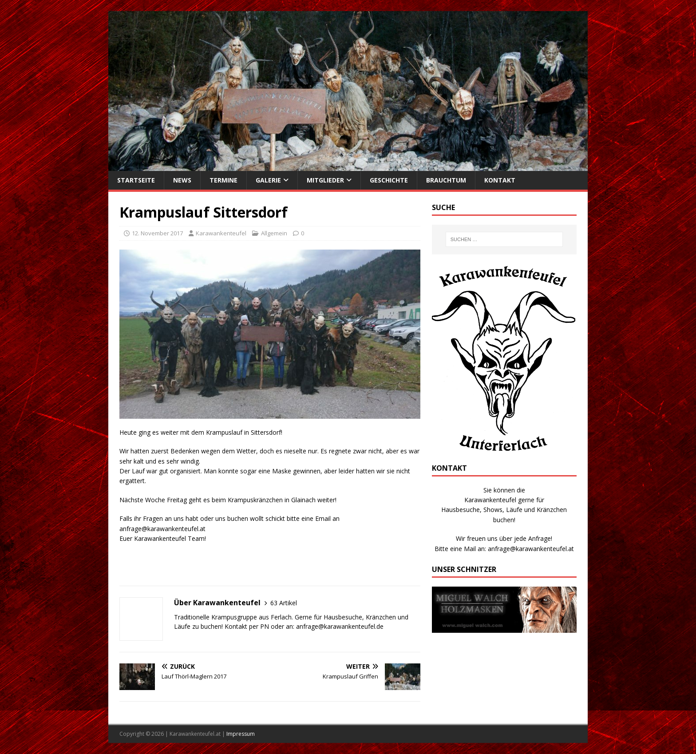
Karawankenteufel (221, 233)
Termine (223, 180)
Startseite (136, 180)
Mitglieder (325, 180)
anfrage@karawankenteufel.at (531, 548)
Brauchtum (446, 180)
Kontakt (499, 180)
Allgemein (274, 233)
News (182, 180)
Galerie (268, 180)
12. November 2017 (157, 233)
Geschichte (389, 180)
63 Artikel (283, 603)
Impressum (240, 734)
